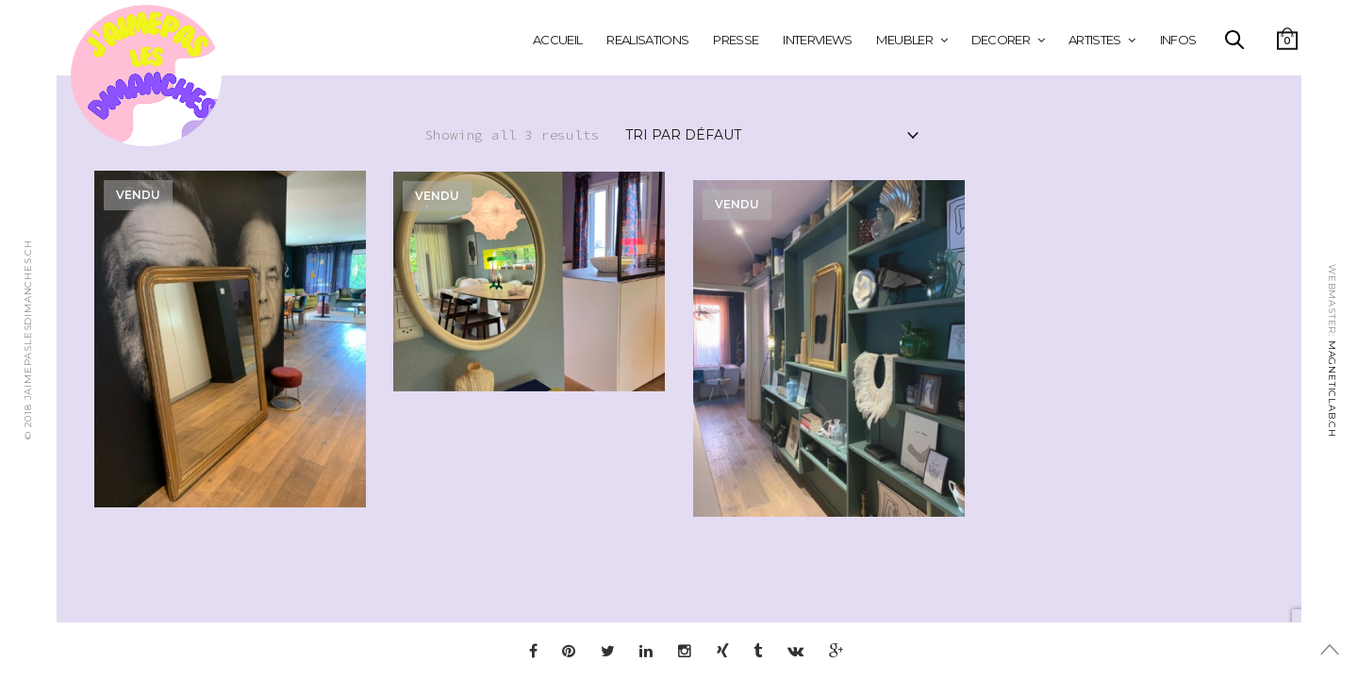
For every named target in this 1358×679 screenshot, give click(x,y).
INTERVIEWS (818, 39)
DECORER (1000, 39)
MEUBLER (904, 39)
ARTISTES (1094, 39)
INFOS (1178, 39)
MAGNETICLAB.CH (1332, 389)
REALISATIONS (647, 39)
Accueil (557, 39)
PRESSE (735, 39)
